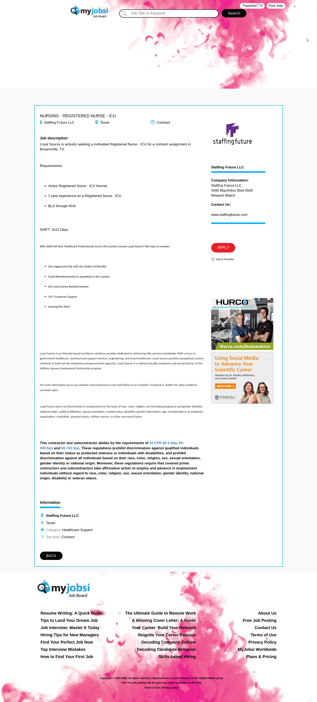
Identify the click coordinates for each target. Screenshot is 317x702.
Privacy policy (170, 687)
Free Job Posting (259, 620)
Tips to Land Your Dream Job (69, 620)
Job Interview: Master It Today (70, 627)
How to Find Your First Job (67, 656)
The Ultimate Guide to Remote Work (160, 613)
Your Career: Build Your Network (164, 627)
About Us (267, 613)
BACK (51, 556)
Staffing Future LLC (227, 167)
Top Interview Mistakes (63, 649)
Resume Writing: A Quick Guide (72, 613)
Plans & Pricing (261, 656)
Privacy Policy (262, 642)
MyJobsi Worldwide (257, 649)
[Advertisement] (158, 49)
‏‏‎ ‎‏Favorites (252, 6)
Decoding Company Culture (168, 642)
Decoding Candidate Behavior (166, 649)
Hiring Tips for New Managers (70, 635)
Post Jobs (276, 5)
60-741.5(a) (70, 448)
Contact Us (266, 627)
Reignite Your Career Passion (167, 635)
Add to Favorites (225, 259)
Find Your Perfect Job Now (67, 642)
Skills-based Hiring (177, 656)
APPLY (223, 247)
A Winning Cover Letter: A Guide (164, 620)
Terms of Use (263, 635)
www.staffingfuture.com (229, 215)
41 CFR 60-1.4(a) (163, 443)
